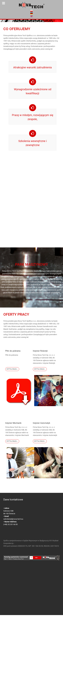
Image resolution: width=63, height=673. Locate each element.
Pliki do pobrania (12, 351)
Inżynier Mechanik (13, 423)
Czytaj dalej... (12, 369)
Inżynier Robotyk (40, 351)
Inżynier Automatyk (41, 423)
